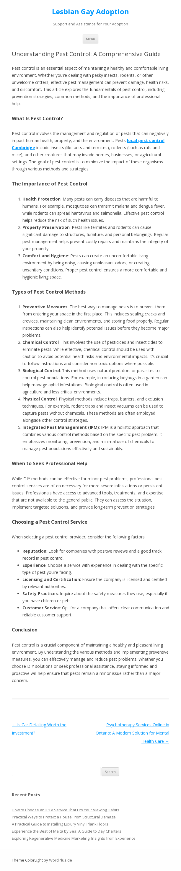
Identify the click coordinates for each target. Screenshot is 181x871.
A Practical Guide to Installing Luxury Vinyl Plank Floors (60, 824)
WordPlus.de (60, 860)
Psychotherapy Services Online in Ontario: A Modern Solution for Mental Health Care (132, 733)
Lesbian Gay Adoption (90, 11)
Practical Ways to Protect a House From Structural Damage (64, 817)
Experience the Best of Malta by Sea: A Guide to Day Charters (66, 831)
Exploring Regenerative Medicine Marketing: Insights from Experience (74, 838)
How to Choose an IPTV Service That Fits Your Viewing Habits (65, 810)
